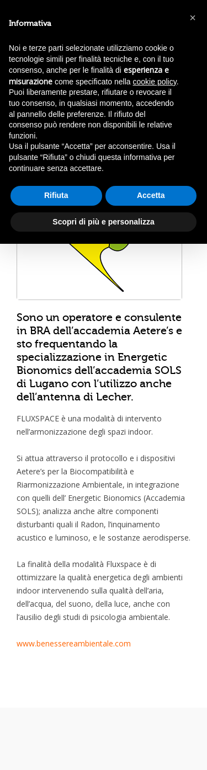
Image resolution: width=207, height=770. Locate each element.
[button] (192, 17)
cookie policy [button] (155, 81)
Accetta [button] (151, 195)
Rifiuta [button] (56, 195)
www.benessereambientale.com (74, 643)
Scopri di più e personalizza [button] (103, 221)
